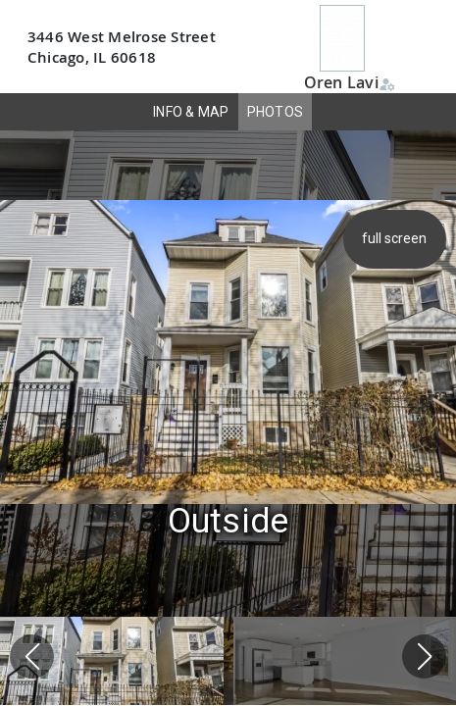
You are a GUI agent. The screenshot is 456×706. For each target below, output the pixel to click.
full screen (396, 238)
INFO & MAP (191, 112)
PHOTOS (275, 112)
